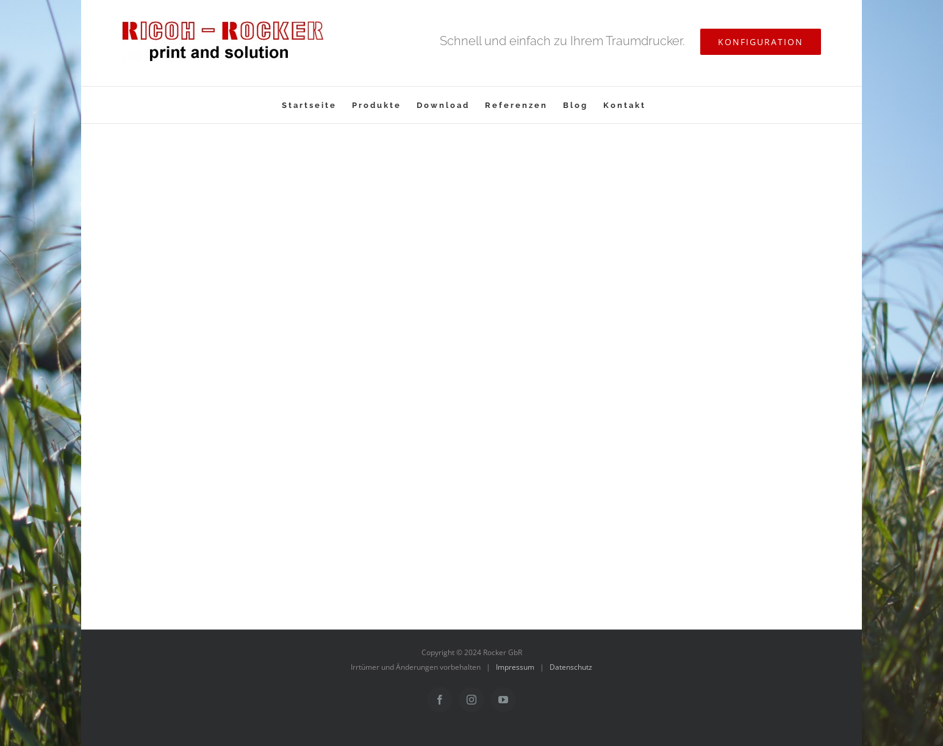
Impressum (515, 667)
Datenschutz (571, 667)
